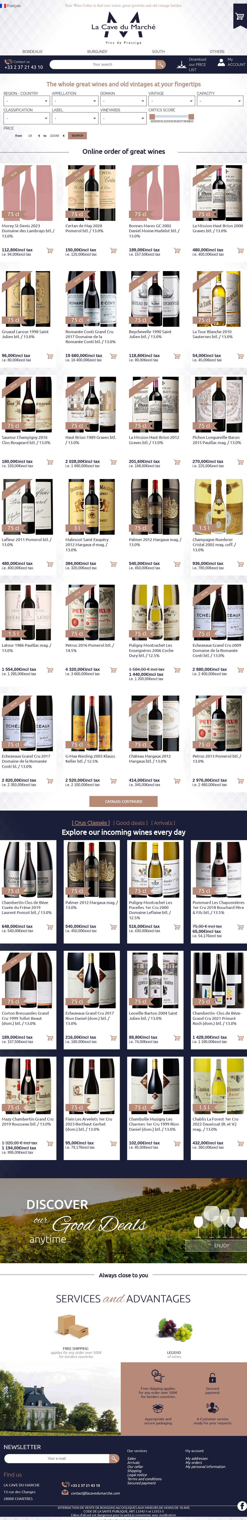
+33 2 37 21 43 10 (85, 1485)
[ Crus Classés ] (91, 823)
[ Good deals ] (130, 823)
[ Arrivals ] (163, 823)
